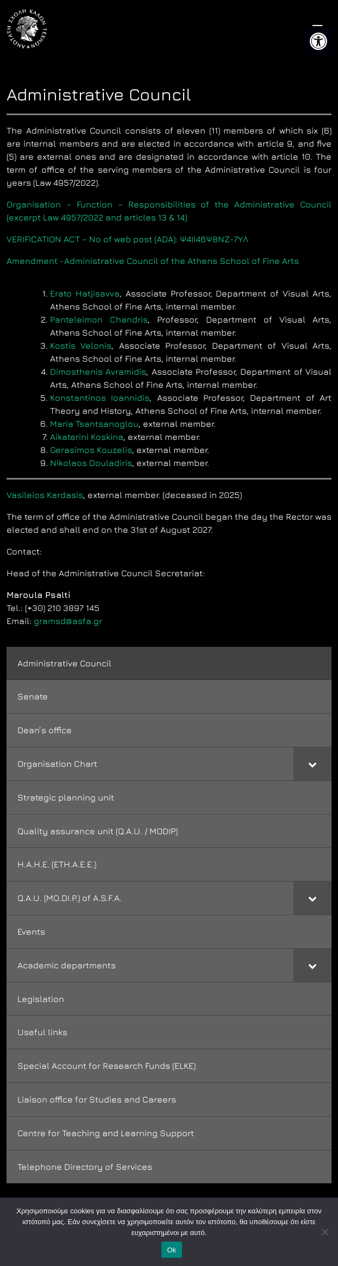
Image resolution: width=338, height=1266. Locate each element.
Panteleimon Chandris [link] (99, 319)
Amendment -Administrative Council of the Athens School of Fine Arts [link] (153, 261)
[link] (318, 41)
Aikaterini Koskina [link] (86, 437)
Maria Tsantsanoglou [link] (94, 424)
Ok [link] (171, 1250)
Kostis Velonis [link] (80, 345)
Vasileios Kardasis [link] (45, 495)
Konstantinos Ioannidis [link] (99, 397)
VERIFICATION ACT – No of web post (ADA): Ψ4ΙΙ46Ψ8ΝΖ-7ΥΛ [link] (127, 239)
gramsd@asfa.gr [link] (68, 621)
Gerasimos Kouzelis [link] (91, 450)
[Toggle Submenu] (312, 763)
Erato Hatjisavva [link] (85, 293)
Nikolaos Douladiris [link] (91, 463)
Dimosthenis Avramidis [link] (98, 371)
